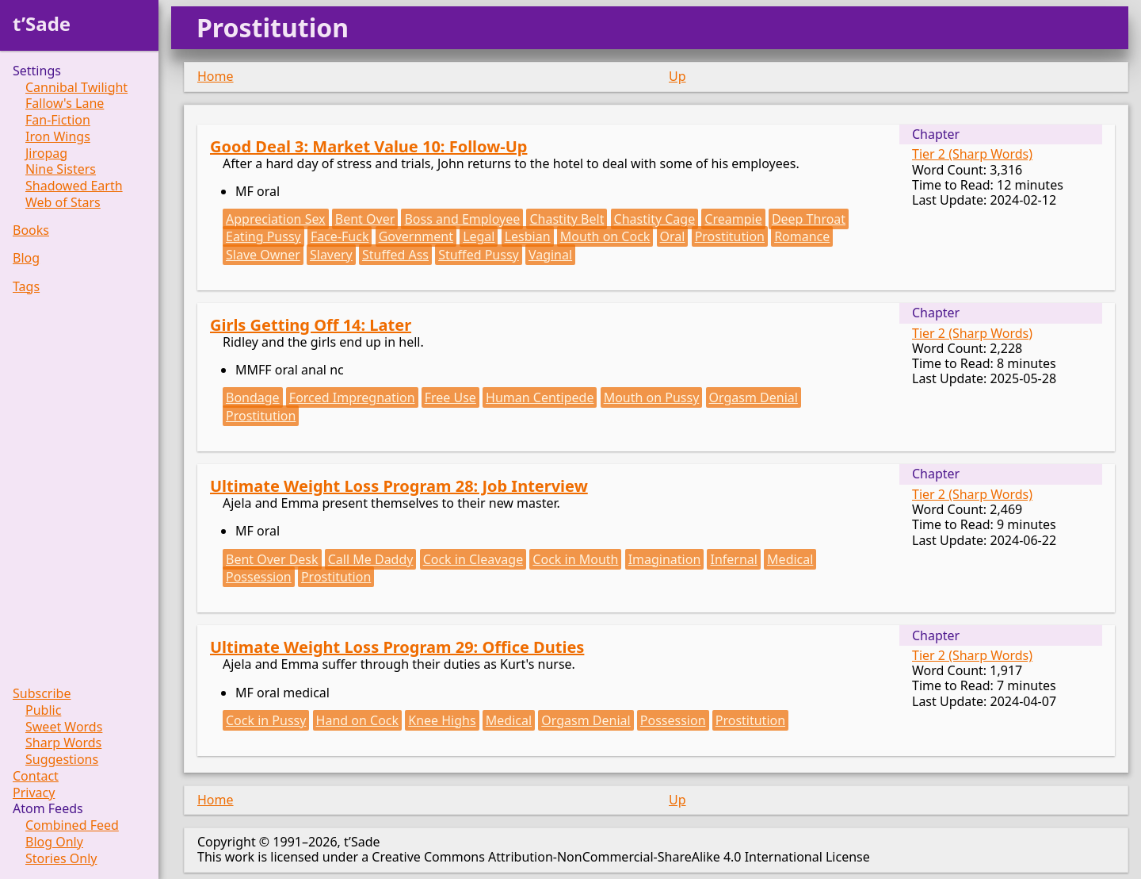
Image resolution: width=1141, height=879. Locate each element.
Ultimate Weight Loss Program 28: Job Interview (399, 486)
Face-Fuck (340, 236)
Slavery (331, 254)
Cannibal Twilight (76, 87)
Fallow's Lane (64, 103)
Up (677, 76)
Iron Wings (57, 136)
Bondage (253, 397)
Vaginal (550, 254)
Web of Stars (63, 202)
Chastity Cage (655, 219)
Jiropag (46, 153)
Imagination (664, 559)
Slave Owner (263, 254)
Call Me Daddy (371, 559)
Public (43, 710)
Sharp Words (63, 742)
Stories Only (61, 858)
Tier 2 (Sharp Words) (972, 154)
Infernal (733, 559)
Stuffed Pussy (478, 254)
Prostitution (730, 236)
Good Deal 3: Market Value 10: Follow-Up (368, 146)
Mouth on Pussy (652, 397)
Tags (26, 286)
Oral (672, 236)
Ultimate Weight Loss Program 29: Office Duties (397, 647)
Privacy (34, 792)
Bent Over (365, 219)
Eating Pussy (263, 236)
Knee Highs (441, 720)
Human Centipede (539, 397)
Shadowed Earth (74, 186)
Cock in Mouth (575, 559)
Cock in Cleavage (473, 559)
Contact (36, 776)
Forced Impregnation (352, 397)
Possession (259, 576)
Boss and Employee (462, 219)
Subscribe (42, 693)
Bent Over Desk (272, 559)
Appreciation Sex (276, 219)
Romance (802, 236)
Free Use (450, 397)
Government (416, 236)
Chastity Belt (566, 219)
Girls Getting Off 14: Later (310, 325)
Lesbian (528, 236)
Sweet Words (63, 727)
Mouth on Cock (605, 236)
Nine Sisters (60, 169)
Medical (790, 559)
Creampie (732, 219)
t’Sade (42, 23)
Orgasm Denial (753, 397)
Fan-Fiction (57, 120)
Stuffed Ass (395, 254)
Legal (478, 236)
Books (31, 230)
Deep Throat (808, 219)
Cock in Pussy (266, 720)
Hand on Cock (357, 720)
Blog (26, 258)
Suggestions (61, 759)
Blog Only (54, 842)
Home (215, 76)
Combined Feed (72, 825)
